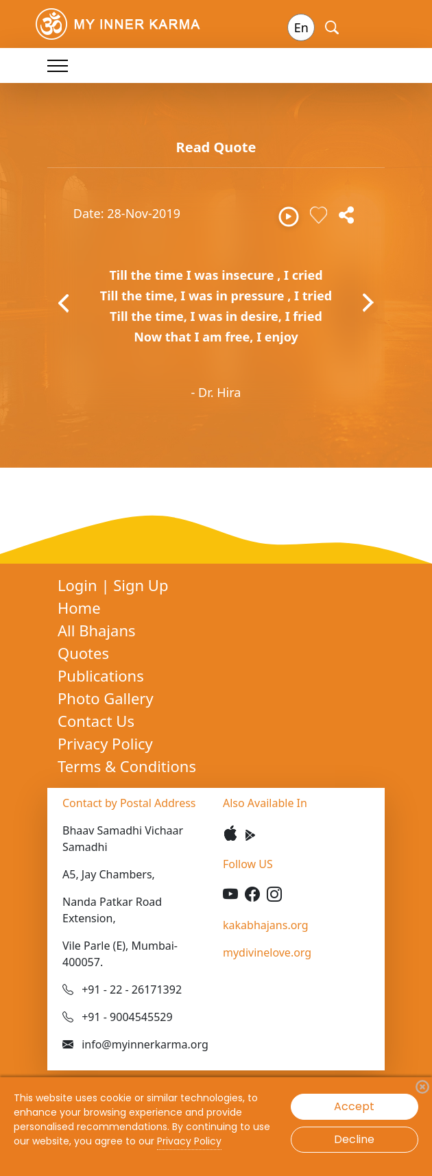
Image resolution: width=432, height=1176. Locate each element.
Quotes (83, 653)
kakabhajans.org (266, 925)
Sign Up (140, 585)
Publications (101, 675)
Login (79, 585)
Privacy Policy (105, 743)
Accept (354, 1106)
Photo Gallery (106, 698)
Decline (354, 1139)
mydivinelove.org (267, 952)
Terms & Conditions (127, 766)
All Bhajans (97, 630)
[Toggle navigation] (57, 65)
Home (79, 607)
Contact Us (96, 720)
